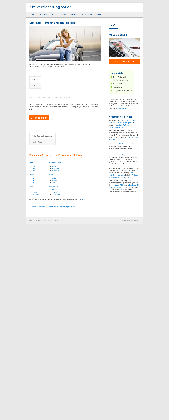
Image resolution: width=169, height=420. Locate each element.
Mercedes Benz (55, 356)
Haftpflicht (43, 14)
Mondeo (36, 388)
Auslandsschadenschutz (45, 305)
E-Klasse (55, 364)
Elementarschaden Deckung (46, 309)
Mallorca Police (41, 331)
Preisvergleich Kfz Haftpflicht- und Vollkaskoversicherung (59, 117)
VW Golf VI (56, 386)
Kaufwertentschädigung (44, 328)
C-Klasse (55, 362)
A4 (34, 362)
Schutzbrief (64, 316)
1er (34, 372)
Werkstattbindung (66, 324)
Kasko (54, 14)
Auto (33, 14)
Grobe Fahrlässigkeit (43, 324)
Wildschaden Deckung (67, 328)
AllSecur (123, 185)
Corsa (54, 374)
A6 (34, 364)
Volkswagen (53, 380)
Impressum (47, 414)
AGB (30, 414)
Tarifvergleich (122, 108)
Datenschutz (38, 414)
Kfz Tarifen (123, 144)
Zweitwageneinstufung (67, 331)
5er (34, 376)
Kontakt (55, 414)
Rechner (74, 14)
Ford (31, 380)
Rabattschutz (64, 313)
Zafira (54, 376)
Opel (51, 368)
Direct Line (115, 185)
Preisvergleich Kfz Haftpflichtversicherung (52, 92)
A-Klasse (55, 360)
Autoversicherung (115, 155)
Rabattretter (64, 309)
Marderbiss (63, 302)
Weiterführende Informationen (42, 294)
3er (34, 374)
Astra (54, 372)
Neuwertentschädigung (68, 305)
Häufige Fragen (87, 14)
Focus (35, 386)
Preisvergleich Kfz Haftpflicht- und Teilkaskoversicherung (59, 104)
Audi (31, 356)
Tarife (63, 14)
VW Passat (56, 388)
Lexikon (100, 14)
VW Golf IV (56, 384)
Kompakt (35, 79)
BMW (32, 368)
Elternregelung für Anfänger (46, 313)
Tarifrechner (38, 237)
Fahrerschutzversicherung (45, 316)
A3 (34, 360)
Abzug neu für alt (42, 302)
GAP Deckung (41, 320)
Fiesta (35, 384)
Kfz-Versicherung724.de (50, 7)
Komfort (46, 79)
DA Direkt (132, 185)
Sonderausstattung (66, 320)
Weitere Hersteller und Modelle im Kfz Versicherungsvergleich (53, 400)
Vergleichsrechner (128, 155)
